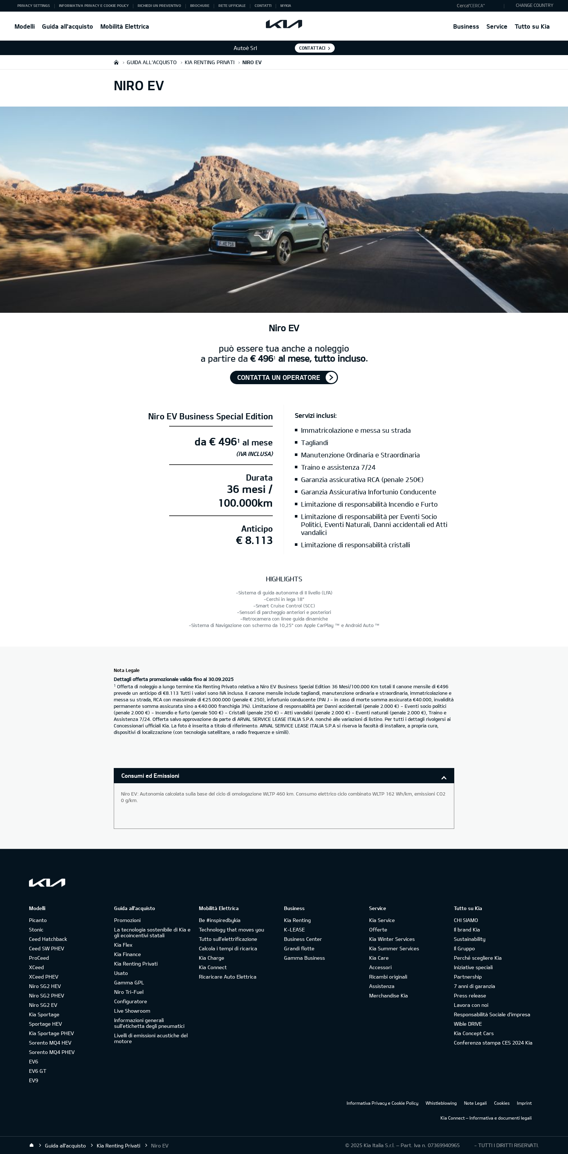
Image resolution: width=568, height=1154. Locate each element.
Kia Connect (213, 967)
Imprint (524, 1102)
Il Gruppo (464, 948)
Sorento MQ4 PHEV (52, 1052)
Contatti (263, 5)
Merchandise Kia (388, 995)
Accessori (380, 967)
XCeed (36, 967)
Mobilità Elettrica (124, 26)
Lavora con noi (471, 1005)
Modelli (24, 26)
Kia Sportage (44, 1014)
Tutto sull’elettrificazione (228, 939)
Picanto (38, 920)
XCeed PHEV (43, 977)
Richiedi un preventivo (159, 5)
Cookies (502, 1102)
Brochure (199, 5)
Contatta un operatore (278, 377)
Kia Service (382, 920)
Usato (121, 973)
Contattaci (312, 47)
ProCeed (39, 958)
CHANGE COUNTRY (535, 5)
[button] (478, 6)
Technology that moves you (231, 929)
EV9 (33, 1080)
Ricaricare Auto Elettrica (227, 977)
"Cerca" (476, 5)
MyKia (285, 5)
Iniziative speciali (473, 967)
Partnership (468, 977)
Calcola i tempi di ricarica (228, 948)
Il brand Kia (467, 929)
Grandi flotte (299, 948)
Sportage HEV (45, 1024)
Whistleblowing (441, 1102)
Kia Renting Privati (136, 963)
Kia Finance (127, 954)
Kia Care (379, 958)
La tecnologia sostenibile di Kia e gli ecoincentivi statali (152, 932)
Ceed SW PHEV (46, 948)
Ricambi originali (388, 977)
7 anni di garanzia (474, 986)
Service (497, 26)
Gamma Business (304, 958)
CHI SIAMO (466, 920)
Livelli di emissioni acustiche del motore (151, 1038)
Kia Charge (211, 958)
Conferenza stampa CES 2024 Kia (493, 1042)
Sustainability (469, 939)
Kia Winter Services (392, 939)
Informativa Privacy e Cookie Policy (94, 5)
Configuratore (130, 1001)
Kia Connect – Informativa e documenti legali (486, 1117)
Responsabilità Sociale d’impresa (492, 1014)
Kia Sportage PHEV (51, 1033)
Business (466, 26)
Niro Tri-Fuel (128, 992)
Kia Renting (297, 920)
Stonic (36, 929)
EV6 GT (37, 1071)
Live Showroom (132, 1011)
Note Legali (475, 1102)
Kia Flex (123, 945)
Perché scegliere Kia (478, 958)
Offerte (378, 929)
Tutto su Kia (532, 26)
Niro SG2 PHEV (46, 995)
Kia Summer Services (394, 948)
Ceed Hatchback (48, 939)
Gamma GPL (129, 982)
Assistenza (381, 986)
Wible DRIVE (468, 1024)
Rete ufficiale (232, 5)
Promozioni (127, 920)
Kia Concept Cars (474, 1033)
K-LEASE (294, 929)
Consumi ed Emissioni (150, 775)
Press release (470, 995)
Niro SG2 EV (43, 1005)
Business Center (303, 939)
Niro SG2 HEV (45, 986)
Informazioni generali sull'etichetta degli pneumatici (149, 1023)
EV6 (33, 1061)
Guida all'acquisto (67, 26)
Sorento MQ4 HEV (50, 1042)
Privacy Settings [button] (33, 5)
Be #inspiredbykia (220, 920)
